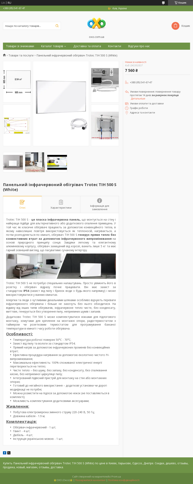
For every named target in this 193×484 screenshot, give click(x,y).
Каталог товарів (52, 46)
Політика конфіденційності (123, 480)
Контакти (114, 46)
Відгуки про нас (139, 46)
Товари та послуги (20, 55)
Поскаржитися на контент (90, 480)
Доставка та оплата (87, 46)
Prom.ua (116, 476)
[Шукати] (57, 26)
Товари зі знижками (20, 46)
